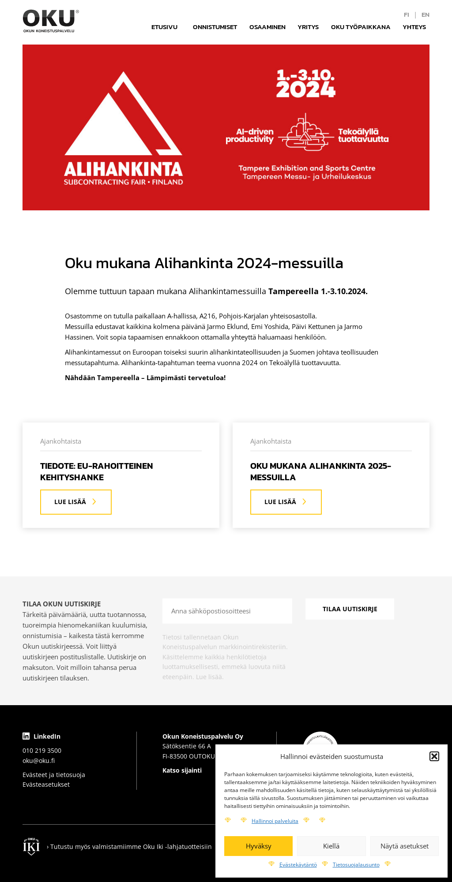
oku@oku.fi (39, 760)
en (425, 14)
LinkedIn (41, 736)
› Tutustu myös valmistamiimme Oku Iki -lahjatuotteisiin (129, 846)
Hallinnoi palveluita (275, 821)
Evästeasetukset (46, 784)
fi (406, 14)
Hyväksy (258, 845)
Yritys (308, 27)
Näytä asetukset (404, 845)
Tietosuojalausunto (356, 864)
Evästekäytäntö (298, 864)
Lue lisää (76, 502)
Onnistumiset (215, 27)
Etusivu (164, 27)
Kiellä (331, 845)
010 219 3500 (42, 750)
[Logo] (51, 21)
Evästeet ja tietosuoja (54, 774)
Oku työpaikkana (361, 27)
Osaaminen (267, 27)
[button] (434, 756)
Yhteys (414, 27)
